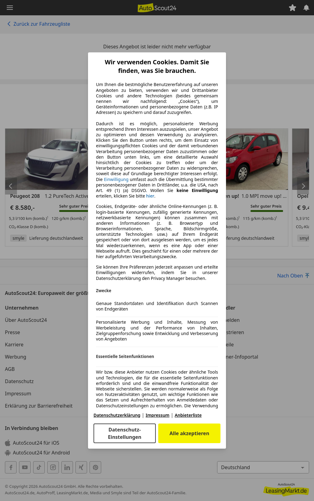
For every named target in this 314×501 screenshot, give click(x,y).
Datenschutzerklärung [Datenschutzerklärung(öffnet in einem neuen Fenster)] (117, 415)
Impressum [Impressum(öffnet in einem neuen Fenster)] (158, 415)
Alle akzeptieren (189, 433)
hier (150, 196)
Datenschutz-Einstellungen (124, 433)
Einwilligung (116, 179)
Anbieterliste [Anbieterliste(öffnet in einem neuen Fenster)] (188, 415)
